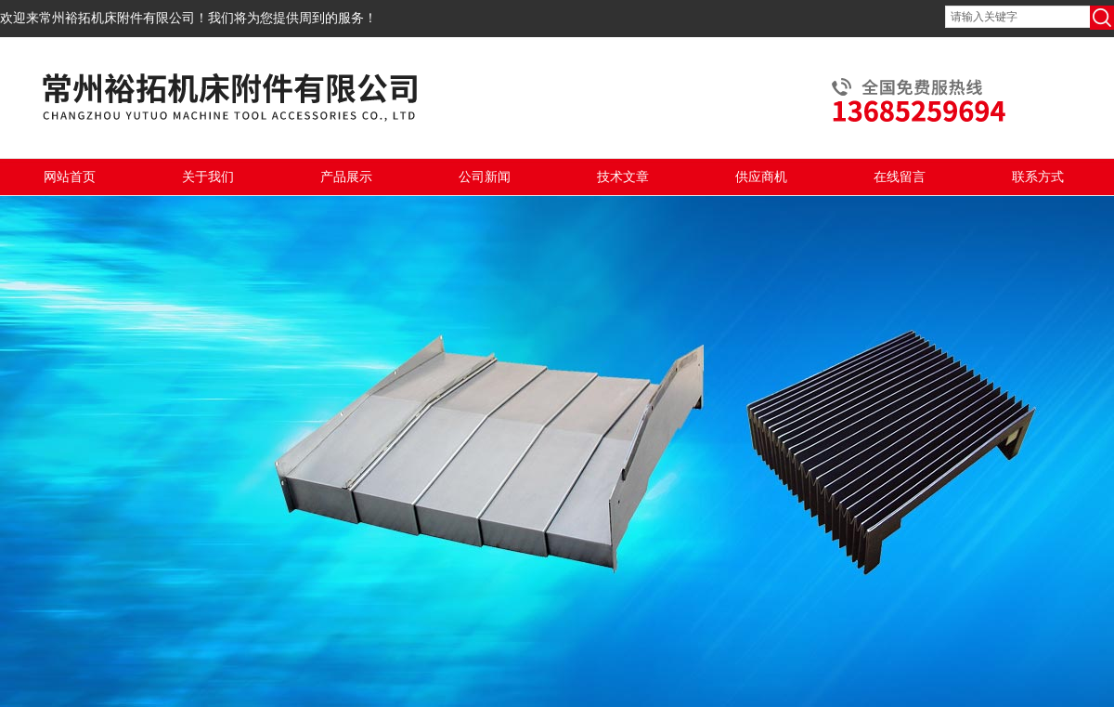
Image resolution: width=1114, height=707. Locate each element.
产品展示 (346, 177)
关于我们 (208, 177)
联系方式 (1038, 177)
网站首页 (70, 177)
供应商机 (761, 177)
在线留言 (900, 177)
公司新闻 (485, 177)
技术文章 (623, 177)
